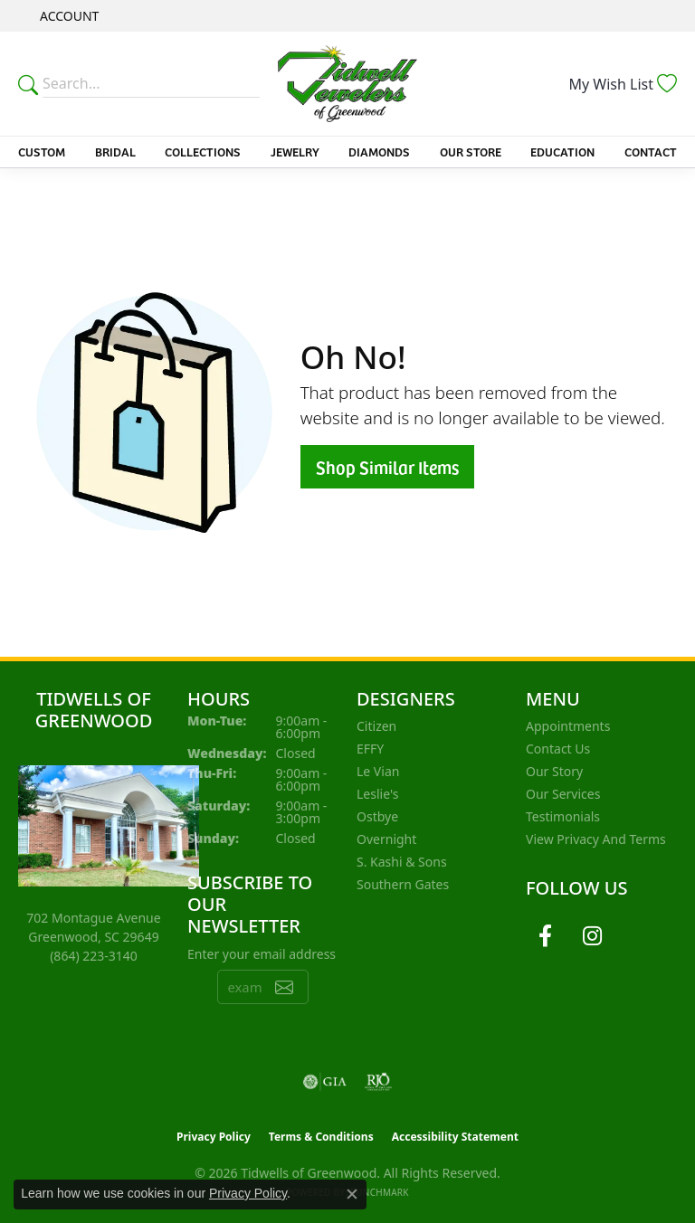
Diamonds (379, 151)
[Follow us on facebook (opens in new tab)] (545, 936)
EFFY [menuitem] (370, 748)
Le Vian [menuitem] (378, 771)
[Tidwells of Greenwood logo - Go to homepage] (347, 84)
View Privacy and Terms (596, 839)
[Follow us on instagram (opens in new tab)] (592, 936)
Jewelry (295, 151)
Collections (203, 151)
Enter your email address (261, 953)
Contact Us (558, 748)
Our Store (470, 151)
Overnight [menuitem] (386, 839)
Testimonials (563, 816)
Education (562, 151)
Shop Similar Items (387, 466)
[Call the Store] (94, 955)
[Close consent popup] (352, 1194)
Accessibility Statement (455, 1136)
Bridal (115, 151)
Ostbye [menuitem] (377, 816)
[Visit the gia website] (325, 1081)
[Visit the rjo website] (378, 1081)
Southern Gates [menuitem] (403, 884)
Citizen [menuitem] (376, 726)
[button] (67, 16)
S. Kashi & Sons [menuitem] (402, 861)
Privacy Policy (213, 1136)
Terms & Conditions (321, 1136)
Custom (41, 151)
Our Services (563, 793)
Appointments (568, 726)
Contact (650, 151)
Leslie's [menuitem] (377, 793)
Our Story (554, 771)
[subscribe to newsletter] (284, 987)
